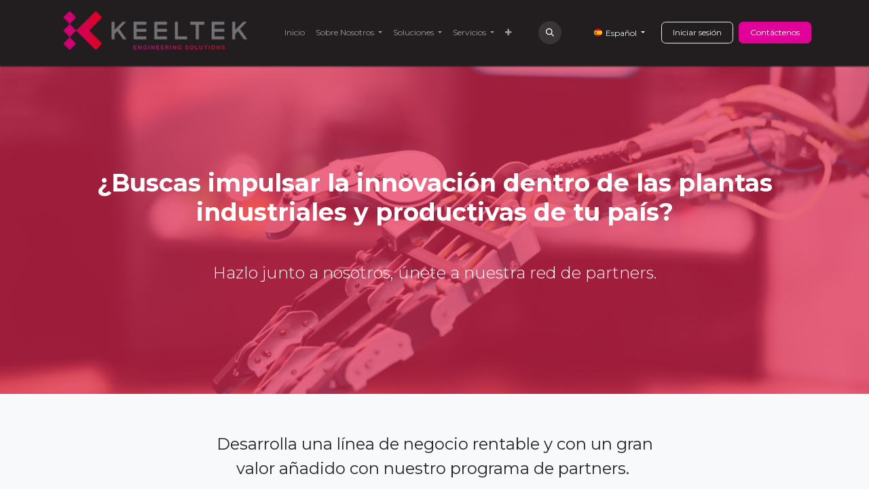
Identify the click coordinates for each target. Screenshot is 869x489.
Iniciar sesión (697, 32)
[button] (549, 32)
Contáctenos (775, 32)
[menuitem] (294, 32)
